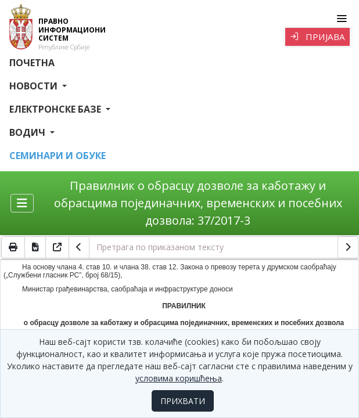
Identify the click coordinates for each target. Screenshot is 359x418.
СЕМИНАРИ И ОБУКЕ (57, 155)
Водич (28, 132)
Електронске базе (56, 109)
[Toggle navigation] (341, 18)
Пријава (317, 36)
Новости (34, 86)
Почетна (32, 62)
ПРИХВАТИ (182, 400)
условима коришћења (178, 378)
